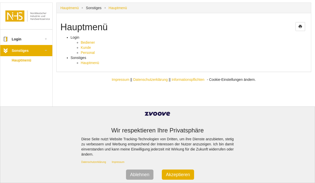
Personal (88, 53)
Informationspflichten (187, 80)
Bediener (88, 42)
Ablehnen (139, 174)
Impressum (120, 80)
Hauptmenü (21, 60)
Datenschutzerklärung (150, 80)
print (300, 26)
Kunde (86, 47)
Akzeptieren (178, 174)
